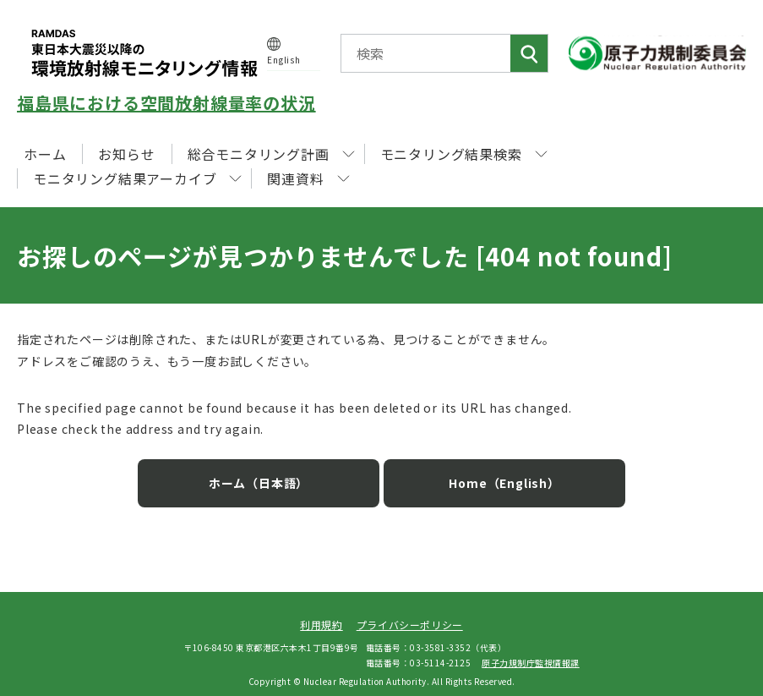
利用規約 (321, 613)
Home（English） (491, 471)
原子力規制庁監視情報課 (531, 652)
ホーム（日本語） (271, 471)
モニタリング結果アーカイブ (137, 178)
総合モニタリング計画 (271, 154)
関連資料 (308, 178)
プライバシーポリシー (410, 613)
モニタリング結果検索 (464, 154)
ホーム (45, 154)
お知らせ (126, 154)
